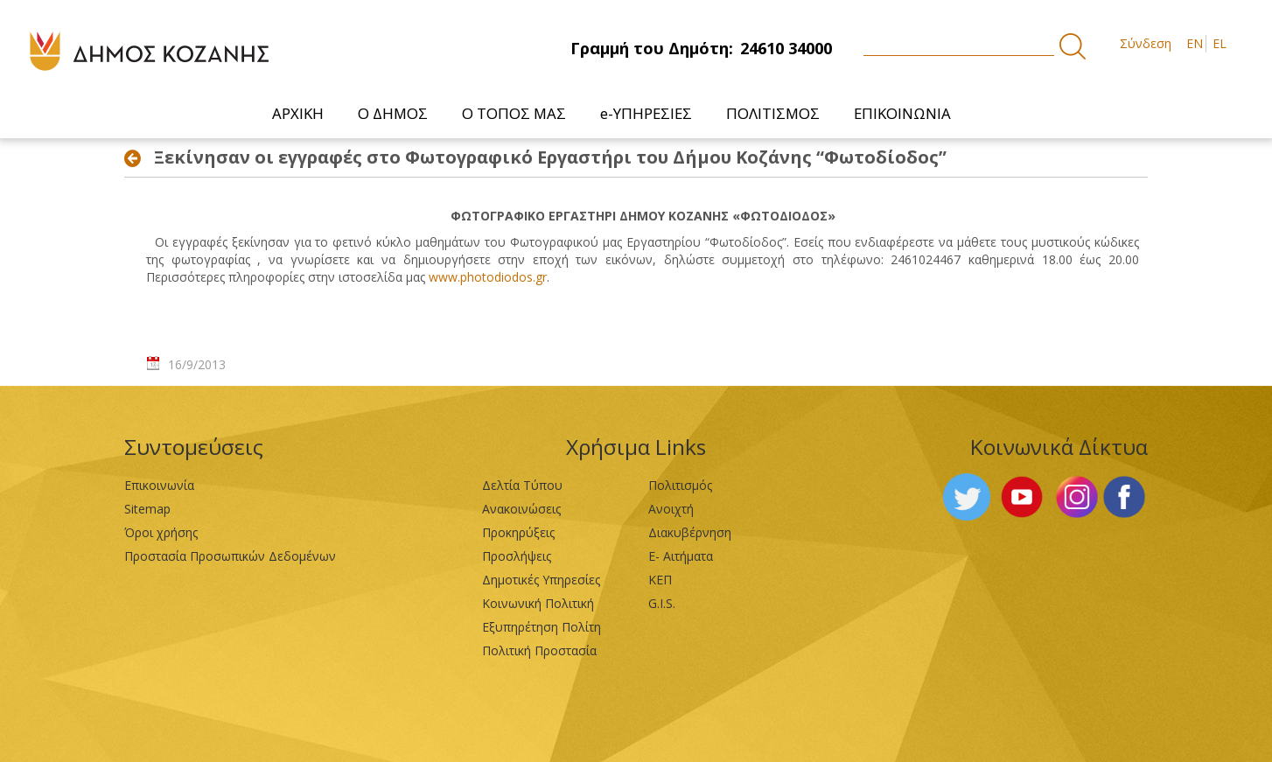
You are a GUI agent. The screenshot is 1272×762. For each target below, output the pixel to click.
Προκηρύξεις (518, 532)
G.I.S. (661, 603)
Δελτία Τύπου (522, 485)
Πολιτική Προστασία (539, 650)
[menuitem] (298, 113)
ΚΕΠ (660, 579)
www (488, 277)
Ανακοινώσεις (521, 508)
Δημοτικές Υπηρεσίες (541, 579)
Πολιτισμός (680, 485)
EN (1194, 43)
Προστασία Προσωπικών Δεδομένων (230, 556)
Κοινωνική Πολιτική (538, 603)
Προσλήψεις (516, 556)
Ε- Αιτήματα (680, 556)
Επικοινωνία (159, 485)
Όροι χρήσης (161, 532)
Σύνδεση (1145, 43)
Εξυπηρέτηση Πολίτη (541, 627)
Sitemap (147, 508)
